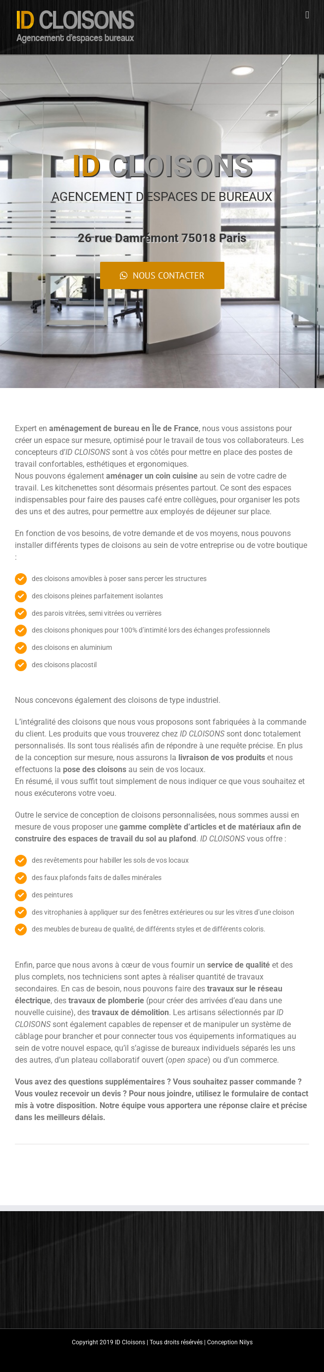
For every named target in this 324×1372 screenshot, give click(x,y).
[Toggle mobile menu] (307, 15)
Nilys (246, 1342)
